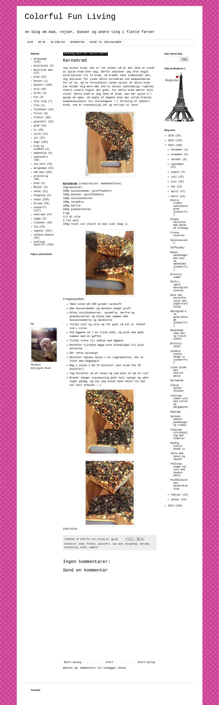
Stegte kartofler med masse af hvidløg (179, 223)
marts (175, 196)
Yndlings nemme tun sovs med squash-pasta (178, 469)
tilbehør (39, 222)
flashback (40, 109)
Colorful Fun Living (70, 16)
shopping (39, 195)
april (175, 191)
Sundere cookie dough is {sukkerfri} (179, 357)
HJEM (30, 42)
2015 (171, 140)
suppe (37, 218)
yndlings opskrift (39, 243)
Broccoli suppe (176, 276)
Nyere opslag (72, 662)
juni (174, 181)
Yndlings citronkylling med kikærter (179, 434)
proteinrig (71, 547)
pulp (37, 183)
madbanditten (110, 183)
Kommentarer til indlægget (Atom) (103, 668)
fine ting (40, 101)
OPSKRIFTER (77, 42)
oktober (176, 159)
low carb (117, 544)
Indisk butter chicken (176, 388)
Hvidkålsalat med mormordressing (179, 484)
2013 (171, 505)
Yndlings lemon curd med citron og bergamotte (179, 401)
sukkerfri (40, 207)
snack (83, 547)
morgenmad (131, 544)
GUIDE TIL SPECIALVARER (105, 42)
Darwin (38, 81)
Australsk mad (43, 70)
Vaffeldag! (177, 247)
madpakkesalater (75, 101)
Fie (36, 97)
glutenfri (104, 544)
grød (37, 125)
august (176, 172)
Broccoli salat (176, 345)
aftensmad (40, 59)
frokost (91, 544)
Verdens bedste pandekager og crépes (179, 421)
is (35, 130)
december (177, 149)
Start (109, 662)
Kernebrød (176, 380)
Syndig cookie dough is (177, 446)
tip (36, 226)
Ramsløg (175, 412)
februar (176, 494)
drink (37, 93)
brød (81, 544)
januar (176, 499)
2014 (171, 145)
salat (37, 191)
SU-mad (38, 203)
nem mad (144, 544)
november (177, 154)
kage (37, 142)
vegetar (93, 547)
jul (36, 138)
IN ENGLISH (58, 42)
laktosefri (41, 157)
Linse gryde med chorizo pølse (178, 371)
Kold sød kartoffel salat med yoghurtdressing (179, 301)
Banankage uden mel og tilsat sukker (178, 334)
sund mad (39, 214)
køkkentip (40, 153)
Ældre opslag (146, 662)
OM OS (41, 42)
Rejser (38, 187)
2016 (171, 135)
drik (37, 89)
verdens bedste (44, 235)
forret (38, 113)
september (177, 164)
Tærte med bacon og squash (177, 456)
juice (37, 134)
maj (174, 186)
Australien (41, 65)
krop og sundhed (39, 147)
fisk (37, 105)
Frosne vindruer (177, 234)
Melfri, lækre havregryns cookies (179, 286)
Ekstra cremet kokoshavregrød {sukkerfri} (179, 207)
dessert (39, 85)
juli (174, 176)
